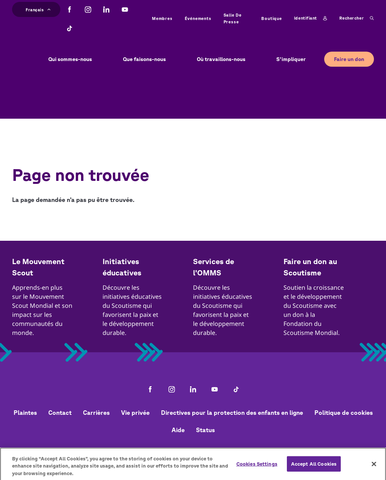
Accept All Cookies (314, 466)
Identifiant (310, 18)
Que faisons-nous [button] (144, 59)
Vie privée (135, 412)
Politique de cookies (343, 412)
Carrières (96, 412)
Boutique (271, 18)
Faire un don (349, 59)
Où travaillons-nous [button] (221, 59)
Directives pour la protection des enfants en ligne (232, 412)
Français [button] (38, 9)
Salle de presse (233, 18)
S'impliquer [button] (291, 59)
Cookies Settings (256, 466)
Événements (198, 18)
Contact (60, 412)
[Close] (374, 467)
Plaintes (25, 412)
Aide (178, 429)
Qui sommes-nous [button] (70, 59)
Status (205, 429)
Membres (162, 18)
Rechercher (356, 18)
